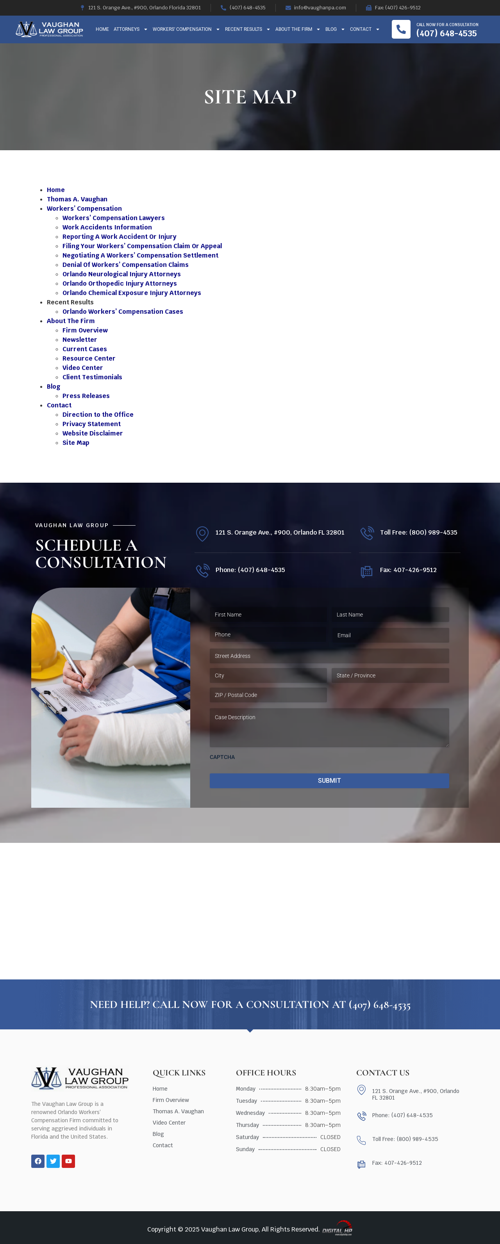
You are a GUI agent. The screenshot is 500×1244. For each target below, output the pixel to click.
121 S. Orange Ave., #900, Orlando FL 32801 (280, 532)
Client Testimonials (92, 377)
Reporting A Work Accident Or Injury (119, 237)
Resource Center (89, 358)
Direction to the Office (98, 415)
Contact (365, 29)
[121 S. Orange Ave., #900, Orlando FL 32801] (202, 534)
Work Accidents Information (107, 227)
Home (102, 29)
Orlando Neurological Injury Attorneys (121, 274)
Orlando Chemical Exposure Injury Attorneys (131, 293)
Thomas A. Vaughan (77, 199)
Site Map (75, 443)
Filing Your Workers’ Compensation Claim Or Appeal (142, 246)
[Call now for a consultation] (401, 29)
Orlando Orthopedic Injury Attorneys (119, 283)
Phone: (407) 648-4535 (250, 570)
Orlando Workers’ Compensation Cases (122, 311)
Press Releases (86, 396)
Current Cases (84, 349)
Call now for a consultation (447, 24)
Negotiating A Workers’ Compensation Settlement (140, 255)
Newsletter (79, 340)
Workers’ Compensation (186, 29)
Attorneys (131, 29)
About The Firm (298, 29)
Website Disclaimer (92, 433)
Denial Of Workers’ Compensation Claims (125, 265)
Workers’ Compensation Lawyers (113, 218)
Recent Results (248, 29)
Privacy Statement (91, 424)
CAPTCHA (222, 757)
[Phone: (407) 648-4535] (202, 571)
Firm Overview (85, 330)
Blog (335, 29)
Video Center (82, 368)
